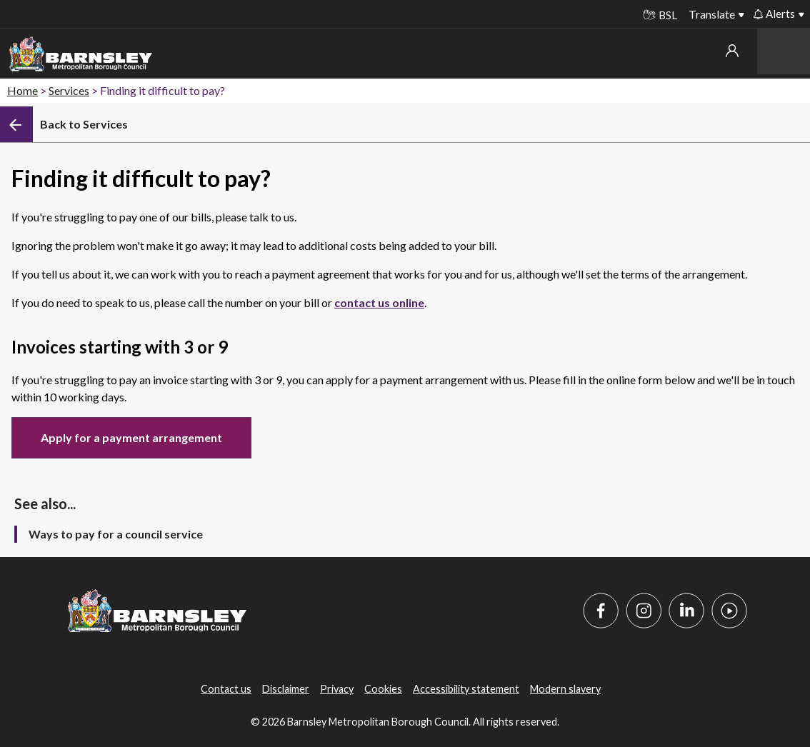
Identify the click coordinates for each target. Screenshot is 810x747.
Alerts (774, 13)
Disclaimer (285, 689)
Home (22, 90)
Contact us (226, 689)
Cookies (383, 689)
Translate (712, 14)
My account (732, 50)
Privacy (337, 689)
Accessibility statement (466, 689)
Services (69, 90)
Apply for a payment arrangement (131, 437)
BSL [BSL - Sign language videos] (660, 15)
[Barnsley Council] (80, 54)
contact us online (379, 302)
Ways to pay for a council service (116, 534)
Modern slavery (565, 689)
